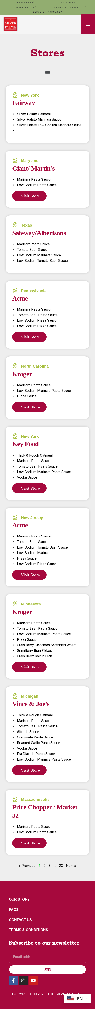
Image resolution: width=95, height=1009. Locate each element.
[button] (47, 73)
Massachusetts (35, 799)
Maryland (30, 160)
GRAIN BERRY (25, 3)
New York (30, 95)
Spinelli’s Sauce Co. (70, 7)
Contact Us (20, 920)
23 (61, 866)
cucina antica (25, 7)
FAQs (14, 909)
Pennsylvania (34, 291)
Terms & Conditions (28, 930)
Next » (71, 866)
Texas (26, 225)
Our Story (19, 899)
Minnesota (31, 604)
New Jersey (32, 517)
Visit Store (30, 196)
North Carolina (35, 366)
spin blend (70, 3)
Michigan (29, 696)
